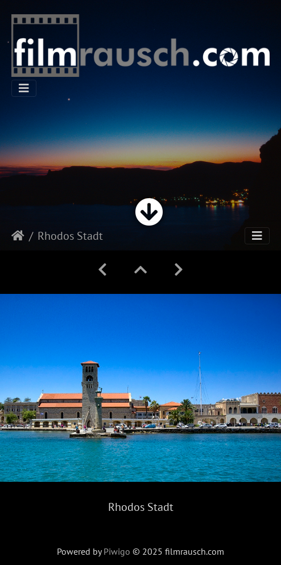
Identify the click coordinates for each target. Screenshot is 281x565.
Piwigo (117, 551)
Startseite (17, 235)
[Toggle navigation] (23, 88)
